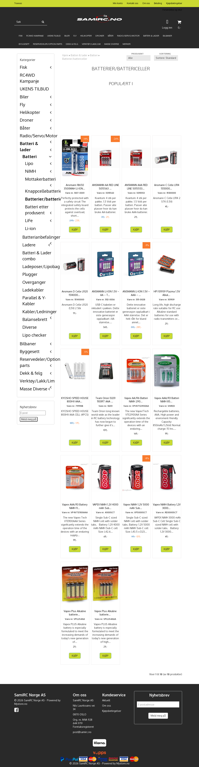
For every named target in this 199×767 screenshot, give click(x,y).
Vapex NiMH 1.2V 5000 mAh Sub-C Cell (136, 506)
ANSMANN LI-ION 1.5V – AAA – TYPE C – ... (136, 293)
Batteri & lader (79, 55)
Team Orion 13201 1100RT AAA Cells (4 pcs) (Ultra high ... (105, 401)
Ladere (28, 244)
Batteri (29, 156)
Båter (25, 128)
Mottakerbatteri (40, 179)
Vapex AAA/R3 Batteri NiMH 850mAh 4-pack (166, 400)
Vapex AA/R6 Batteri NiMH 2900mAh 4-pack (136, 400)
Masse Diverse (33, 388)
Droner (26, 120)
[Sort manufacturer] (138, 58)
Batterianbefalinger (41, 237)
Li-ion (30, 228)
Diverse (29, 327)
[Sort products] (166, 58)
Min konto (118, 3)
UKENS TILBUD (34, 88)
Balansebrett (34, 319)
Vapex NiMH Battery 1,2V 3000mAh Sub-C (166, 506)
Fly (22, 104)
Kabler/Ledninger (39, 311)
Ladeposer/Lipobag (41, 266)
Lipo (29, 163)
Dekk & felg (31, 373)
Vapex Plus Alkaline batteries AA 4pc (75, 613)
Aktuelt (106, 700)
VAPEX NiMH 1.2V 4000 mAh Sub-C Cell (105, 506)
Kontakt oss (132, 3)
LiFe (29, 220)
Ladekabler (33, 290)
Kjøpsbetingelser (174, 3)
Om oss (146, 3)
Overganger (34, 282)
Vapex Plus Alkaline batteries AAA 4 (105, 613)
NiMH (30, 171)
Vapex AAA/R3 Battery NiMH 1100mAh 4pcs (75, 506)
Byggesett (30, 351)
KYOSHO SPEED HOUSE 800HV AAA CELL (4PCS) (75, 400)
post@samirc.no (82, 732)
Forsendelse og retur (172, 9)
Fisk (23, 67)
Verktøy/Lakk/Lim (37, 381)
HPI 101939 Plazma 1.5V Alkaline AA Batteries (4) (166, 293)
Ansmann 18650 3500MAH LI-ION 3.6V (74, 186)
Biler (24, 96)
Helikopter (30, 112)
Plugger (29, 274)
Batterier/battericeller (48, 199)
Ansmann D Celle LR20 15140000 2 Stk (75, 293)
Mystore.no (20, 703)
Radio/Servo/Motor (39, 135)
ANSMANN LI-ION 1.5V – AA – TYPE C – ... (105, 293)
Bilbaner (28, 343)
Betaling (158, 3)
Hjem (65, 55)
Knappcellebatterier (44, 191)
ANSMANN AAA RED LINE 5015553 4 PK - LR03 (136, 188)
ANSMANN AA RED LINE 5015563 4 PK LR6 (105, 186)
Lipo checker (34, 335)
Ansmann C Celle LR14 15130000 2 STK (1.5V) (166, 186)
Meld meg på (158, 715)
